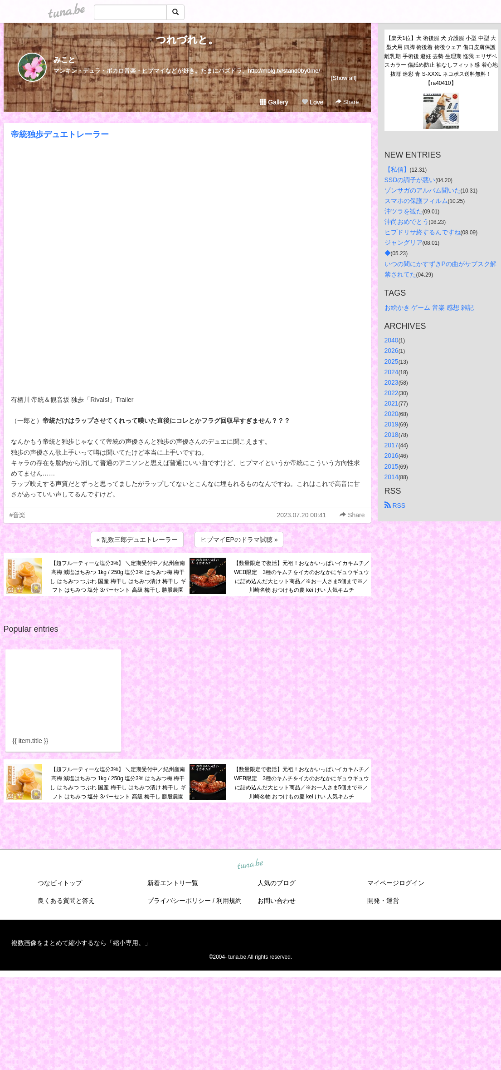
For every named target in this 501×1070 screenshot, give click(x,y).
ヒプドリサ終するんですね (422, 232)
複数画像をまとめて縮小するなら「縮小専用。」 (81, 942)
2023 (391, 382)
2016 (391, 455)
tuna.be (250, 865)
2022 (391, 392)
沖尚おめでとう (406, 221)
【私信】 (397, 169)
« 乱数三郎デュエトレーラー (137, 539)
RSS (395, 505)
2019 (391, 424)
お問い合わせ (277, 900)
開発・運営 (383, 900)
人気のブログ (277, 883)
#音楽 (18, 515)
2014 (391, 477)
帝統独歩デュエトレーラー (60, 134)
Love (312, 102)
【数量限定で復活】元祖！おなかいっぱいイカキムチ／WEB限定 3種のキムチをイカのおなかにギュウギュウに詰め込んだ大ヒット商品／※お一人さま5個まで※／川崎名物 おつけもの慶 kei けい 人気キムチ (301, 576)
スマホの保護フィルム (416, 200)
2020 (391, 413)
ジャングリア (403, 242)
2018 (391, 434)
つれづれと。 (187, 39)
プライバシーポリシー (179, 900)
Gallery (274, 102)
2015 (391, 466)
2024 (391, 372)
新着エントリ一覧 (172, 883)
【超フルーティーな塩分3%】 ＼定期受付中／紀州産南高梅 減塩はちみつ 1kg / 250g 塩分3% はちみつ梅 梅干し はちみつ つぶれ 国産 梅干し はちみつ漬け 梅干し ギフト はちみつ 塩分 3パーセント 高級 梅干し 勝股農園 (117, 576)
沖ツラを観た (403, 211)
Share (347, 102)
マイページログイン (395, 883)
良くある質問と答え (66, 900)
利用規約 (229, 900)
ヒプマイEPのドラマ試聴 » (238, 539)
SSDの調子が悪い (410, 179)
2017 (391, 445)
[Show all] (343, 77)
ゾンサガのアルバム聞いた (422, 190)
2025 (391, 361)
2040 (391, 340)
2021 (391, 403)
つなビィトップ (60, 883)
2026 (391, 350)
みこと (64, 60)
